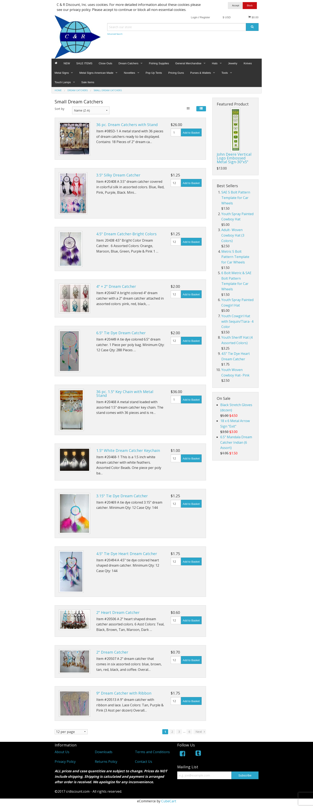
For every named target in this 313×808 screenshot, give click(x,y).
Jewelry (232, 63)
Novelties (129, 72)
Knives (248, 63)
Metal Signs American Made (96, 72)
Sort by (59, 109)
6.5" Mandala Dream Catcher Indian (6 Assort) (236, 442)
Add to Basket (191, 132)
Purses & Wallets (200, 72)
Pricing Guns (176, 72)
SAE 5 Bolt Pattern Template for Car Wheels (235, 197)
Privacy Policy (65, 761)
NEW (67, 63)
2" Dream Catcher (112, 652)
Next (200, 732)
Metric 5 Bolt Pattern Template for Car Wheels (235, 257)
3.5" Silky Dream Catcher (118, 175)
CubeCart (168, 801)
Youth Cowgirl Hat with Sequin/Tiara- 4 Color (237, 321)
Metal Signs (62, 72)
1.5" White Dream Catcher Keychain (128, 450)
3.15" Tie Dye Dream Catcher (122, 495)
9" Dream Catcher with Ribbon (123, 693)
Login (194, 17)
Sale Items (87, 82)
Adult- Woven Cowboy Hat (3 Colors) (232, 235)
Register (205, 17)
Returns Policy (106, 761)
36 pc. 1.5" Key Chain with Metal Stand (124, 393)
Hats (215, 63)
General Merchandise (188, 63)
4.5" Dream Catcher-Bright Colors (126, 233)
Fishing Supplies (159, 63)
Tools (224, 72)
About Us (62, 752)
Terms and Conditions (152, 752)
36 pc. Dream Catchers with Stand (127, 124)
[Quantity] (176, 132)
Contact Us (143, 761)
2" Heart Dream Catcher (118, 612)
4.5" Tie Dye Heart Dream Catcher (126, 553)
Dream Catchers (129, 63)
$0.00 (253, 17)
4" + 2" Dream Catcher (116, 286)
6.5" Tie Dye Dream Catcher (121, 332)
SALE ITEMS (84, 63)
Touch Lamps (63, 82)
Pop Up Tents (154, 72)
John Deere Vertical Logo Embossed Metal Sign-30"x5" (234, 158)
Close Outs (105, 63)
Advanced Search (115, 34)
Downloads (103, 752)
